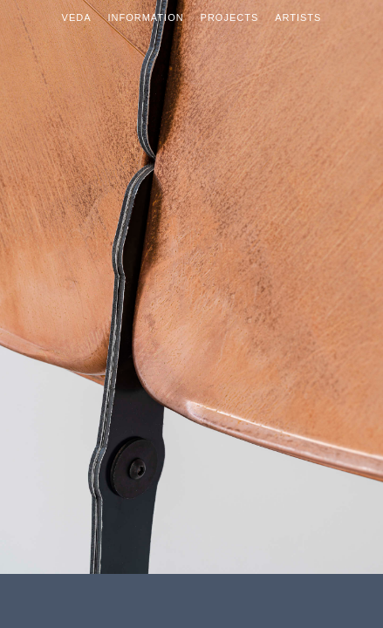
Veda (77, 17)
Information (145, 17)
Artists (298, 17)
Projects (230, 17)
